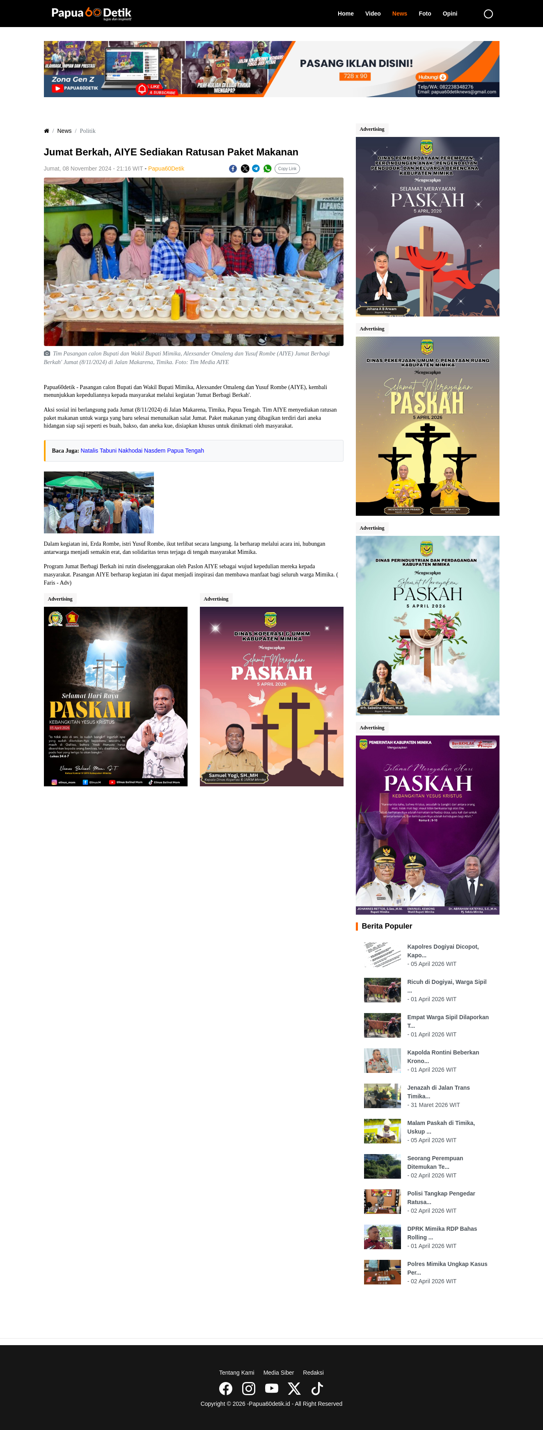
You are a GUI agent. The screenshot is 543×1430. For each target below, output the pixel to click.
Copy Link (287, 168)
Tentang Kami (236, 1372)
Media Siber (278, 1372)
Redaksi (313, 1372)
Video (376, 13)
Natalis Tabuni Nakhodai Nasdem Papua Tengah (142, 450)
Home (349, 13)
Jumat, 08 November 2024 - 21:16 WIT (93, 168)
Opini (453, 13)
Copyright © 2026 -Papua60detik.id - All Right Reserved (272, 1403)
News (402, 13)
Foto (428, 13)
